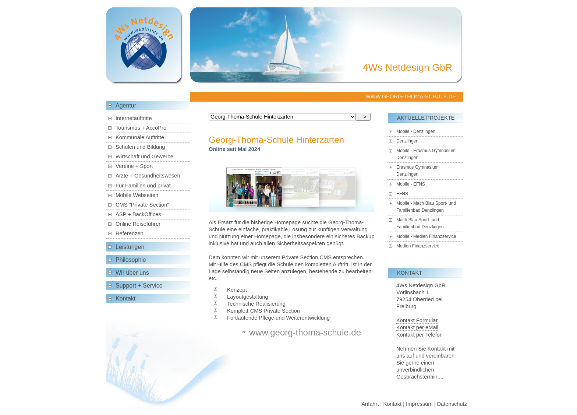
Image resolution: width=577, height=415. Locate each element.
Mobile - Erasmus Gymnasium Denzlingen (426, 154)
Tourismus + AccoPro (141, 128)
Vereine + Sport (134, 166)
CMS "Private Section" (142, 205)
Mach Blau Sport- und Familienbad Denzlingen (420, 223)
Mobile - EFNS (410, 184)
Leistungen (130, 247)
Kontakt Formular (417, 320)
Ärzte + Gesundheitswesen (148, 176)
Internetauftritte (134, 118)
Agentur (126, 105)
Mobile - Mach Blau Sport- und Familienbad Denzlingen (426, 207)
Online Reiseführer (138, 224)
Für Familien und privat (143, 186)
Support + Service (139, 285)
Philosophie (131, 260)
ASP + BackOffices (138, 214)
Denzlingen (407, 141)
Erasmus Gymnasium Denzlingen (417, 171)
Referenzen (130, 233)
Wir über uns (132, 273)
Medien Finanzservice (417, 246)
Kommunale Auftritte (140, 137)
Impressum (419, 404)
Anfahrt (370, 404)
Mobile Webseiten (137, 195)
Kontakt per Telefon (419, 335)
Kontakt (125, 298)
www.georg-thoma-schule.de (305, 332)
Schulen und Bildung (140, 147)
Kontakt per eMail (417, 327)
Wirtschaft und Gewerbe (144, 156)
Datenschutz (452, 404)
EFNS (402, 193)
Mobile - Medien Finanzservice (426, 236)
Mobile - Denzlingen (415, 131)
